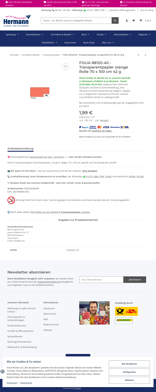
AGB (45, 319)
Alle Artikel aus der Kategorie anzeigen (60, 212)
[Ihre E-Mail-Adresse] (101, 279)
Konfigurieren (128, 372)
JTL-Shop (77, 388)
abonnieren (135, 279)
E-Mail (108, 176)
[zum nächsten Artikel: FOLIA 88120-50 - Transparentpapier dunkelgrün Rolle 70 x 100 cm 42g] (145, 55)
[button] (126, 20)
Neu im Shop (147, 10)
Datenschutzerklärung (49, 281)
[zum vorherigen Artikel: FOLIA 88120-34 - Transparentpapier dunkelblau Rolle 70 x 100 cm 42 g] (138, 55)
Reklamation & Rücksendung (22, 347)
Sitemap (47, 330)
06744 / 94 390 (61, 10)
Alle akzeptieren (128, 364)
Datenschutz (49, 313)
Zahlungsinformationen (19, 341)
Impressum (49, 308)
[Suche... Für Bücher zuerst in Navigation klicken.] (76, 20)
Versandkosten (15, 336)
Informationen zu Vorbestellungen (16, 318)
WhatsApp (77, 10)
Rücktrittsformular (16, 325)
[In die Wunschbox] (65, 66)
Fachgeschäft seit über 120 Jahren (46, 157)
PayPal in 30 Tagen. (102, 130)
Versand (104, 120)
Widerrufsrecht (51, 324)
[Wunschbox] (133, 20)
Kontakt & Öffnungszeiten (122, 10)
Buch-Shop (88, 42)
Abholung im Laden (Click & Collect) (21, 310)
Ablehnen (128, 380)
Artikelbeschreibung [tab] (20, 148)
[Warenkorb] (145, 20)
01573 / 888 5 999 (93, 10)
